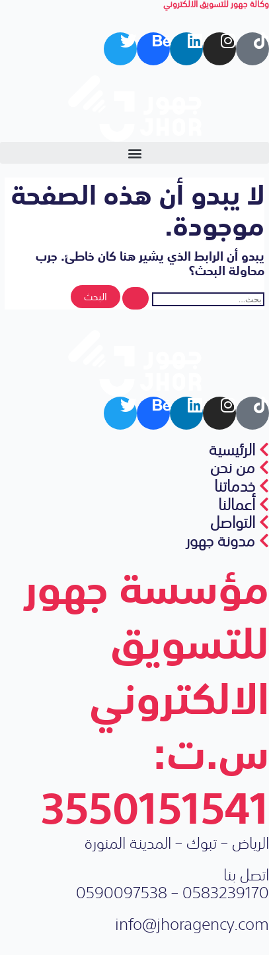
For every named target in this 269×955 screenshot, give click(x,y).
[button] (134, 153)
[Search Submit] (135, 298)
